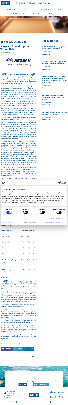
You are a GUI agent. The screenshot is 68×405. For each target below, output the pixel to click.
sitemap (59, 402)
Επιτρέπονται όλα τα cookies (52, 222)
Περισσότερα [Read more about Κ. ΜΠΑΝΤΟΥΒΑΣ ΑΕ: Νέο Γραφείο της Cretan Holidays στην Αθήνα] (45, 54)
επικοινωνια (53, 402)
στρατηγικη (28, 9)
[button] (16, 3)
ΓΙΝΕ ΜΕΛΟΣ (31, 3)
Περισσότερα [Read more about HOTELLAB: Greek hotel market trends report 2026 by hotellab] (45, 119)
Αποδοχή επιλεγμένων (30, 222)
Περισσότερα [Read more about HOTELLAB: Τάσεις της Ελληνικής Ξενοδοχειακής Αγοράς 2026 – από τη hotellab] (45, 104)
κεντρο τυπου (53, 13)
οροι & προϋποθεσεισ (11, 402)
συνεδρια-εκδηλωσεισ (17, 13)
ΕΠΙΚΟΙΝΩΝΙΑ (42, 3)
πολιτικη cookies (21, 402)
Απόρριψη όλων (6, 222)
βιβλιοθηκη (36, 13)
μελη (59, 9)
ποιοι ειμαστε (11, 9)
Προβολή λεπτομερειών (56, 218)
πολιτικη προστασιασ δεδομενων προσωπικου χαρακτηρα (38, 402)
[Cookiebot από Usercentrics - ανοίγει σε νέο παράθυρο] (58, 182)
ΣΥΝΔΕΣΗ (22, 3)
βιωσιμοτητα (45, 9)
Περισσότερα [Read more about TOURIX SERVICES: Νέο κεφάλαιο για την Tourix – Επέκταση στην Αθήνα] (45, 69)
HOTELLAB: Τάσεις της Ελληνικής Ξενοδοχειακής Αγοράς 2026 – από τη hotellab (54, 97)
